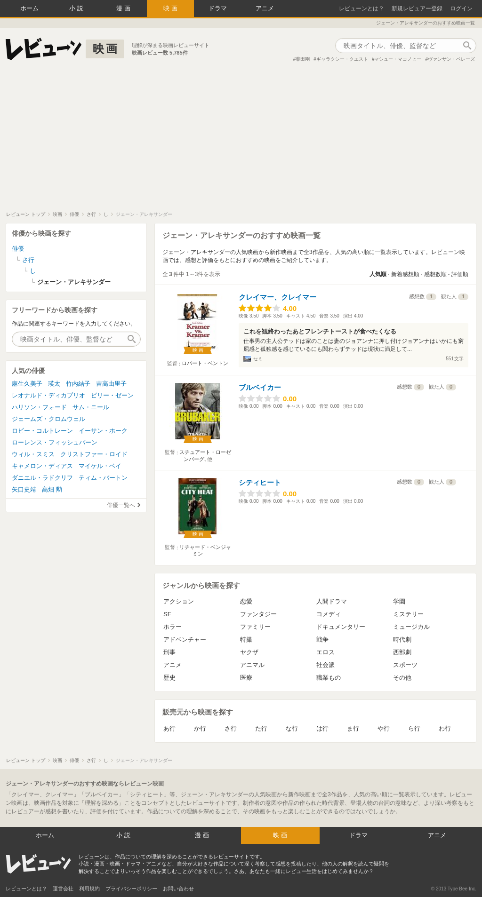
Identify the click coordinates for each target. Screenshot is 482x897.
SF (167, 614)
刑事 (169, 652)
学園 (399, 601)
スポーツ (405, 664)
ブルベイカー (260, 387)
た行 (261, 728)
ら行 (414, 728)
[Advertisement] (241, 140)
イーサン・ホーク (103, 430)
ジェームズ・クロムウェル (48, 418)
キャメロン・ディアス (42, 465)
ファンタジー (258, 614)
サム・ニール (90, 407)
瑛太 (54, 383)
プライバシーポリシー (131, 888)
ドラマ (218, 8)
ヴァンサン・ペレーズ (451, 59)
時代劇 (402, 639)
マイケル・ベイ (100, 465)
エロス (325, 652)
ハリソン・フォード (39, 407)
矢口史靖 (24, 489)
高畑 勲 (52, 489)
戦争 (322, 639)
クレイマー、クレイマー (277, 297)
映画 (171, 8)
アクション (178, 601)
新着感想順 (405, 274)
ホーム (29, 8)
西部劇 (402, 652)
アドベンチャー (184, 639)
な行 (292, 728)
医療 (246, 677)
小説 (77, 8)
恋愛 (246, 601)
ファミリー (255, 626)
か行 (200, 728)
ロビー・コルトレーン (42, 430)
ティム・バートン (103, 477)
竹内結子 (78, 383)
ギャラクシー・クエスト (342, 59)
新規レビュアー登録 (417, 8)
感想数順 (435, 274)
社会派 (325, 664)
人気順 (378, 274)
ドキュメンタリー (340, 626)
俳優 (18, 248)
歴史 (169, 677)
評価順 (459, 274)
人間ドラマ (331, 601)
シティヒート (260, 482)
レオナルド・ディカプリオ (48, 395)
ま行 (353, 728)
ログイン (461, 8)
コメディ (328, 614)
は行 (322, 728)
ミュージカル (411, 626)
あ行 (169, 728)
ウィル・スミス (33, 454)
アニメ (265, 8)
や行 (384, 728)
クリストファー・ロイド (94, 454)
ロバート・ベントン (205, 363)
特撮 (246, 639)
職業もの (328, 677)
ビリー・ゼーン (112, 395)
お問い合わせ (178, 888)
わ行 (445, 728)
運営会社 (63, 888)
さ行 (231, 728)
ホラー (172, 626)
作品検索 (467, 45)
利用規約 (89, 888)
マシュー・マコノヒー (397, 59)
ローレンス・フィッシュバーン (54, 442)
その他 (402, 677)
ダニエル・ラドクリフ (42, 477)
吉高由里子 (111, 383)
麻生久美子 (27, 383)
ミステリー (408, 614)
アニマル (252, 664)
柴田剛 (303, 59)
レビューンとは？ (361, 8)
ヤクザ (249, 652)
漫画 (124, 8)
